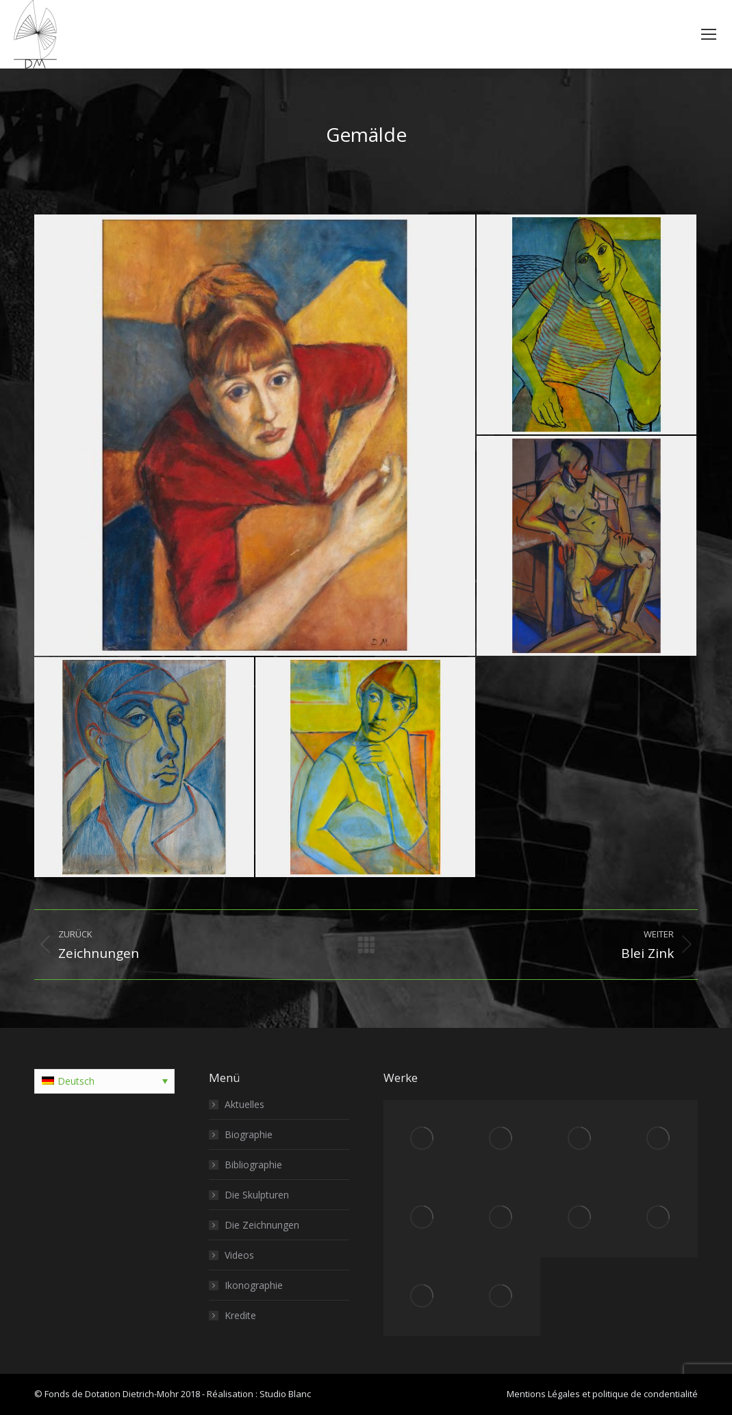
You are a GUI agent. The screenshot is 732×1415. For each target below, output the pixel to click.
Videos (239, 1255)
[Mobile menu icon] (708, 34)
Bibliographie (253, 1164)
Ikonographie (254, 1285)
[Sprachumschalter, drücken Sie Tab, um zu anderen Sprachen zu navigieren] (104, 1081)
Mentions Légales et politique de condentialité (602, 1394)
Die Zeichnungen (262, 1224)
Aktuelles (244, 1104)
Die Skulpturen (257, 1194)
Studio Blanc (285, 1394)
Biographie (249, 1134)
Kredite (240, 1315)
